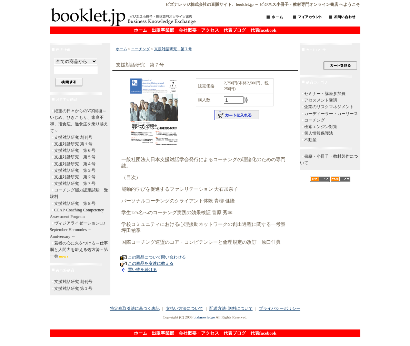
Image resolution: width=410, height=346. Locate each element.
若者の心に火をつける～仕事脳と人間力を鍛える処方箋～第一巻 (79, 250)
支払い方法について (184, 308)
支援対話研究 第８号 (75, 203)
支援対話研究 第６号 (75, 150)
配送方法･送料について (231, 308)
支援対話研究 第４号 (75, 163)
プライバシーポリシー (279, 308)
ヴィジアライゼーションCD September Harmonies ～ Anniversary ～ (80, 230)
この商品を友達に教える (150, 263)
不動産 (310, 139)
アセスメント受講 (320, 100)
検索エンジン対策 (320, 126)
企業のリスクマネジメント (329, 106)
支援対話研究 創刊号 (73, 137)
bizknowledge (204, 317)
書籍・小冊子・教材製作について (329, 159)
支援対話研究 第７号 (75, 183)
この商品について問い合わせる (157, 257)
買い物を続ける (142, 269)
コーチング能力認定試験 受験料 (79, 193)
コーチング (140, 49)
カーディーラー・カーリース (331, 113)
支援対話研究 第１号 (73, 143)
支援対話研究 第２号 (75, 177)
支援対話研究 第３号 (75, 170)
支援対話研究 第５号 (75, 157)
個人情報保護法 (318, 133)
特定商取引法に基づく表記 (135, 308)
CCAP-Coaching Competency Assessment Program (77, 213)
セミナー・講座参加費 (325, 93)
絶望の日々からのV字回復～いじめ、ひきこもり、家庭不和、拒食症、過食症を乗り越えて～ (79, 120)
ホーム (121, 49)
